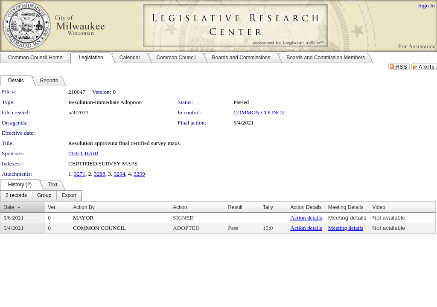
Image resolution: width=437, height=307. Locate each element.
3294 (119, 174)
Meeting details (347, 217)
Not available (388, 217)
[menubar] (41, 195)
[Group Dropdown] (44, 196)
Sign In (426, 5)
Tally (268, 207)
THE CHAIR (83, 153)
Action (180, 207)
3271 (79, 174)
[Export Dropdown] (69, 196)
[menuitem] (16, 196)
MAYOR (83, 217)
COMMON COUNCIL (259, 112)
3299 (139, 174)
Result (235, 207)
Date (8, 207)
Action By (84, 207)
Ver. (52, 207)
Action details (306, 217)
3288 (99, 174)
